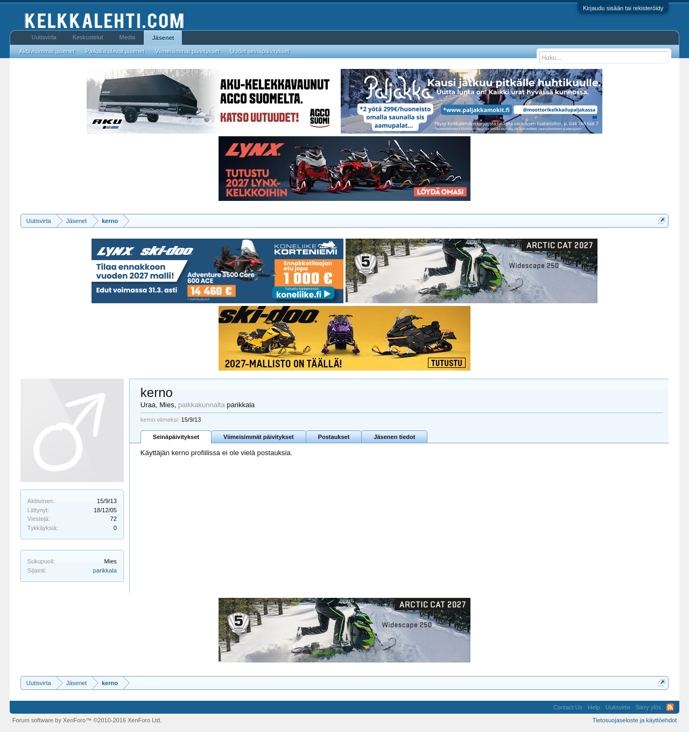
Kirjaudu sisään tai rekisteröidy (623, 8)
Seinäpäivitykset (176, 437)
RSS (670, 707)
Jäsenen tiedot (394, 437)
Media (127, 37)
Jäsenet (163, 37)
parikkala (105, 570)
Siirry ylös (649, 707)
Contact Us (567, 707)
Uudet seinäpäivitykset (260, 51)
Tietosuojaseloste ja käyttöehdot (634, 720)
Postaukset (334, 437)
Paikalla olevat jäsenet (115, 51)
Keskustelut (88, 37)
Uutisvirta (44, 37)
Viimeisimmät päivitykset (258, 437)
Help (594, 707)
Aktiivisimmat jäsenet (47, 51)
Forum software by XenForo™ (87, 720)
